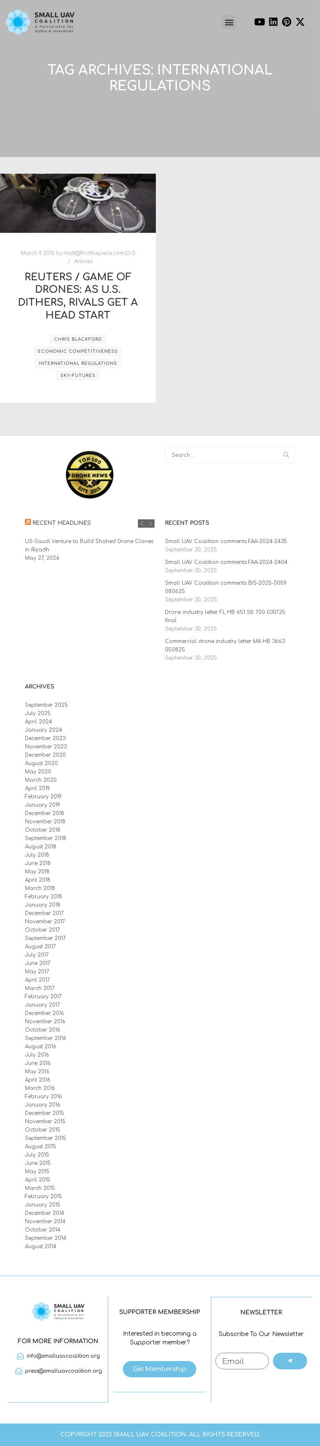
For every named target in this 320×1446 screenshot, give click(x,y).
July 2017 (37, 955)
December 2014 (44, 1213)
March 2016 (40, 1088)
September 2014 (45, 1238)
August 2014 (40, 1246)
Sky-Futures (77, 375)
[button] (229, 22)
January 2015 (42, 1205)
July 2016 (37, 1055)
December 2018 (44, 813)
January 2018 (42, 905)
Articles (83, 261)
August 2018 (40, 847)
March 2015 (40, 1188)
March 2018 (40, 888)
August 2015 (40, 1146)
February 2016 (43, 1096)
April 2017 (37, 980)
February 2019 (43, 797)
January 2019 (42, 805)
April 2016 (37, 1080)
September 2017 (45, 938)
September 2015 (45, 1138)
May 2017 (37, 972)
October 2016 (42, 1030)
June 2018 (38, 863)
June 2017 (37, 963)
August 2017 (40, 947)
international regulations (78, 363)
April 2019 (37, 788)
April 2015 (37, 1180)
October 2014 (42, 1230)
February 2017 (43, 997)
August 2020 (41, 763)
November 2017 (45, 922)
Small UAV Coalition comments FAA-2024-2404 (226, 562)
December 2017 (44, 913)
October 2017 (42, 930)
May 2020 (38, 772)
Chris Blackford (78, 339)
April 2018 (37, 880)
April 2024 (38, 722)
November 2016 (45, 1022)
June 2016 (38, 1063)
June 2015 (38, 1163)
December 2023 (45, 738)
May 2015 (37, 1171)
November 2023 (46, 747)
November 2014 (45, 1221)
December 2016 (44, 1013)
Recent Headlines (61, 523)
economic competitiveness (78, 351)
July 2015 (37, 1155)
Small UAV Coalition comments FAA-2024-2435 (226, 541)
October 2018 (42, 830)
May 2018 (37, 872)
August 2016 (40, 1047)
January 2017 (42, 1005)
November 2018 (45, 822)
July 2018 (37, 855)
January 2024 (43, 730)
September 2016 (45, 1038)
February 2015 (43, 1196)
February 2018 (43, 897)
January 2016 (42, 1105)
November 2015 (45, 1121)
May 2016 (37, 1072)
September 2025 (46, 705)
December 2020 (45, 755)
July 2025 (38, 713)
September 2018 (45, 838)
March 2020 (41, 780)
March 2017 (40, 988)
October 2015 (42, 1130)
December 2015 (44, 1113)
